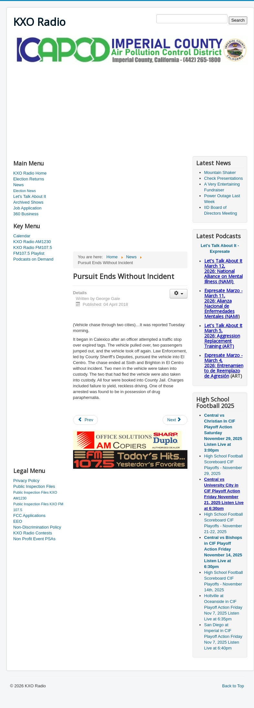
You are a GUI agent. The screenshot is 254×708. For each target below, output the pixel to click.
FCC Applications (29, 515)
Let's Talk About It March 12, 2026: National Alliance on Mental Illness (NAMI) (223, 271)
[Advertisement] (88, 109)
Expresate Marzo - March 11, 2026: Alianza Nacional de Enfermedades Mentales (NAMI (223, 303)
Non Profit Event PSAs (34, 538)
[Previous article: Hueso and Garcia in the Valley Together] (85, 420)
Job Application (27, 208)
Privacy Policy (26, 480)
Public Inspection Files (34, 486)
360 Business (25, 213)
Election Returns (28, 179)
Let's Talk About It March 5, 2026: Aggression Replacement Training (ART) (223, 335)
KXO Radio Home (30, 173)
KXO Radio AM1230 (32, 241)
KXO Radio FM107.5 (32, 247)
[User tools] (178, 293)
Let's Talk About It (29, 196)
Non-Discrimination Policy (37, 527)
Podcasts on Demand (33, 259)
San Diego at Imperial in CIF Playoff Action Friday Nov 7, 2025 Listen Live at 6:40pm (223, 636)
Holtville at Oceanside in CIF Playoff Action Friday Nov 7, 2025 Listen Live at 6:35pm (223, 607)
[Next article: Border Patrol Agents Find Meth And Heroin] (175, 420)
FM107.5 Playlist (28, 253)
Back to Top (233, 685)
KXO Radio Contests (32, 533)
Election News (24, 191)
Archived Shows (28, 202)
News (18, 184)
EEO (17, 521)
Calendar (21, 235)
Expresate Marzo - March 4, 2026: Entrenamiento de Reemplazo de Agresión (223, 365)
